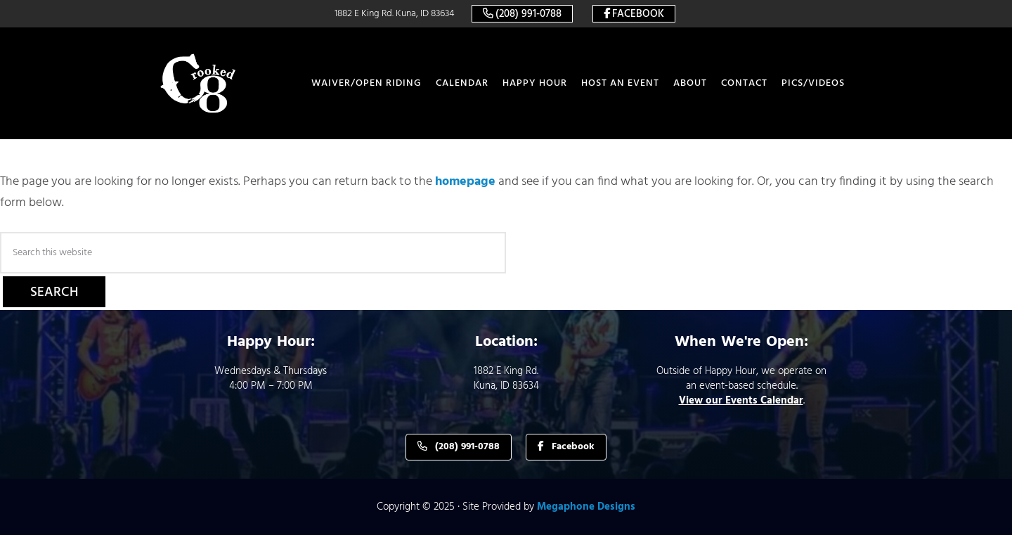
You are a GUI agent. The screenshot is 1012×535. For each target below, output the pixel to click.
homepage (465, 182)
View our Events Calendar (741, 400)
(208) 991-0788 (528, 14)
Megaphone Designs (586, 506)
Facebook (638, 14)
